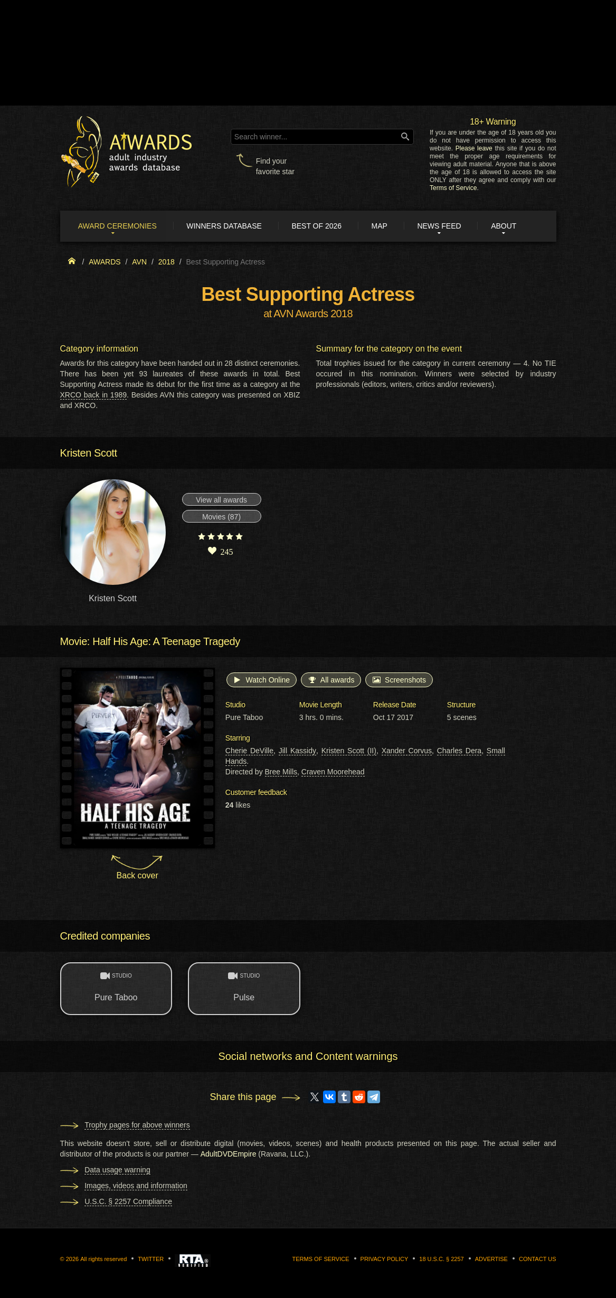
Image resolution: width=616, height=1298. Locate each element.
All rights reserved (103, 1259)
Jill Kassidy (297, 751)
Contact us (537, 1259)
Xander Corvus (407, 751)
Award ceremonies (118, 226)
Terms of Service (453, 188)
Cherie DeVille (249, 751)
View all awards (221, 500)
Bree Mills (281, 772)
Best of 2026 (317, 226)
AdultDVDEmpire (229, 1154)
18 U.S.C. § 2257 (441, 1259)
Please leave (474, 148)
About (505, 226)
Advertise (491, 1259)
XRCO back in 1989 (93, 395)
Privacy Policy (385, 1259)
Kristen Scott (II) (348, 751)
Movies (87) (221, 517)
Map (380, 226)
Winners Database (225, 226)
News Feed (440, 226)
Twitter (151, 1259)
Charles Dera (459, 751)
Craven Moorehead (333, 772)
